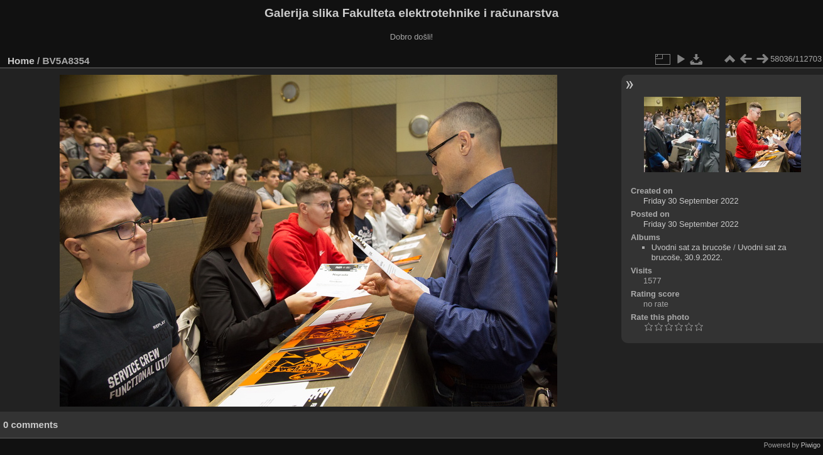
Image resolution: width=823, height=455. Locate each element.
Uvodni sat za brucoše (691, 247)
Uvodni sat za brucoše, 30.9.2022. (719, 252)
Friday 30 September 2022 (691, 201)
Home (21, 60)
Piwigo (810, 445)
